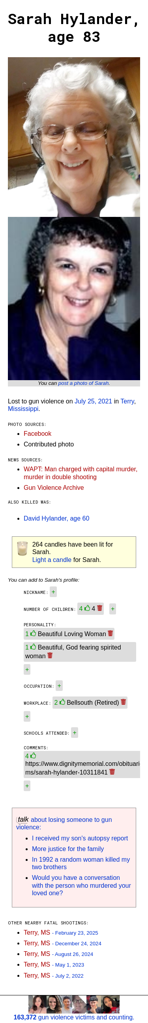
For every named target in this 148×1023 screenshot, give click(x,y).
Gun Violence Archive (54, 487)
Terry (127, 401)
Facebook (37, 433)
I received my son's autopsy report (80, 838)
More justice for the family (68, 849)
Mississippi (23, 408)
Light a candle (52, 559)
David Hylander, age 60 (56, 518)
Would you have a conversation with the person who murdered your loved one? (81, 885)
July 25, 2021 (93, 401)
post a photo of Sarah (83, 383)
